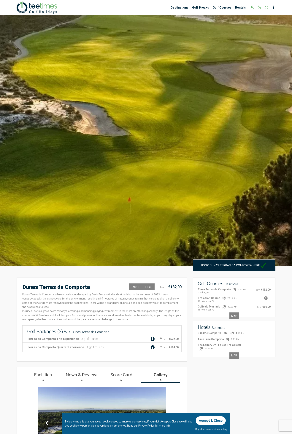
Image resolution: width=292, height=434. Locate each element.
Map (234, 316)
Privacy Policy (146, 425)
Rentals (240, 7)
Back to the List (142, 287)
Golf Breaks (200, 7)
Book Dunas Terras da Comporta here (234, 265)
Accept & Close (211, 420)
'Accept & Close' (169, 421)
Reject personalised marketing (211, 429)
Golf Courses (222, 7)
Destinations (179, 7)
